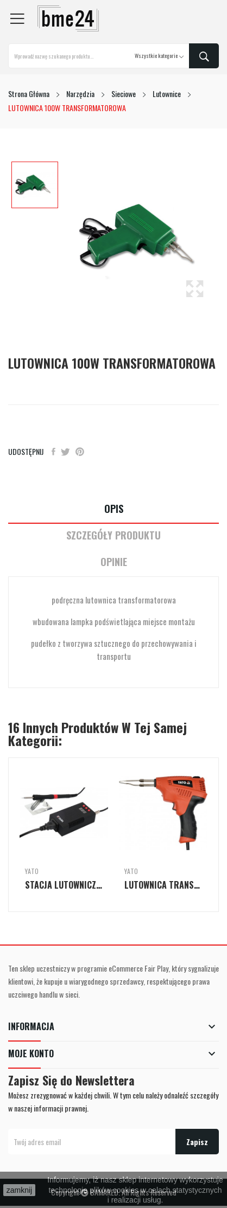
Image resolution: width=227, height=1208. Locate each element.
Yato (32, 871)
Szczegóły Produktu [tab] (113, 535)
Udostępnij (53, 452)
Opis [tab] (113, 509)
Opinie (113, 562)
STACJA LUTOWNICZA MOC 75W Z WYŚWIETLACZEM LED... (64, 885)
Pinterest (80, 452)
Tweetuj (65, 452)
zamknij (19, 1190)
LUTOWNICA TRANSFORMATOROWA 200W (163, 885)
